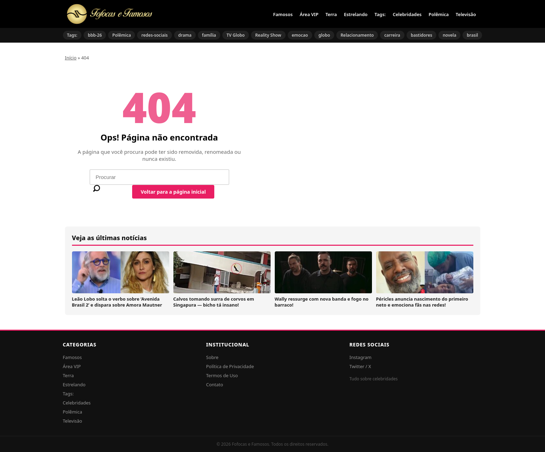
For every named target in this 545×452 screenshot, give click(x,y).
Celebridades (407, 14)
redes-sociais (154, 35)
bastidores (421, 35)
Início (71, 58)
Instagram (361, 357)
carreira (392, 35)
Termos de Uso (222, 375)
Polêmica (439, 14)
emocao (300, 35)
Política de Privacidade (230, 366)
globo (324, 35)
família (209, 35)
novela (449, 35)
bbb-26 (95, 35)
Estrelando (356, 14)
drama (185, 35)
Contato (214, 384)
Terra (331, 14)
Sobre (212, 357)
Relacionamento (357, 35)
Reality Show (268, 35)
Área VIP (309, 14)
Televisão (466, 14)
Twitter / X (360, 366)
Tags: (380, 14)
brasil (472, 35)
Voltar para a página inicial (173, 191)
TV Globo (236, 35)
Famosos (283, 14)
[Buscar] (96, 188)
